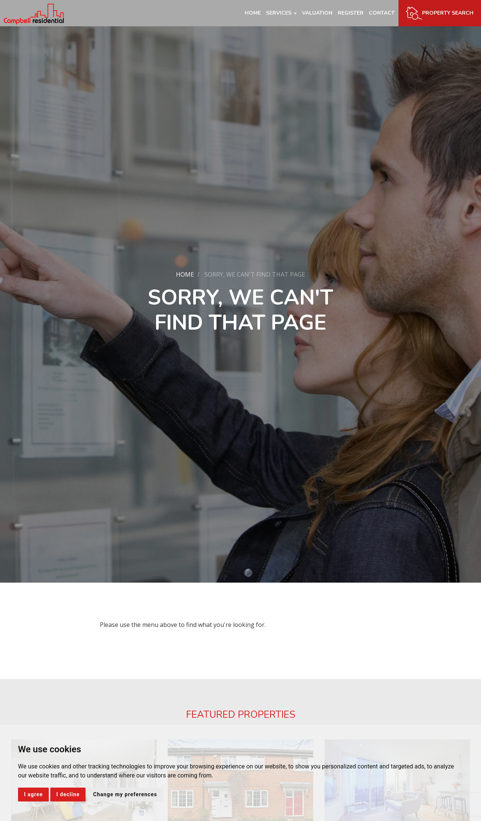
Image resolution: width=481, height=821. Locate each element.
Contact (382, 13)
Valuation (317, 13)
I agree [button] (33, 794)
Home (253, 13)
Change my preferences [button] (125, 794)
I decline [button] (68, 794)
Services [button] (281, 13)
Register (351, 13)
